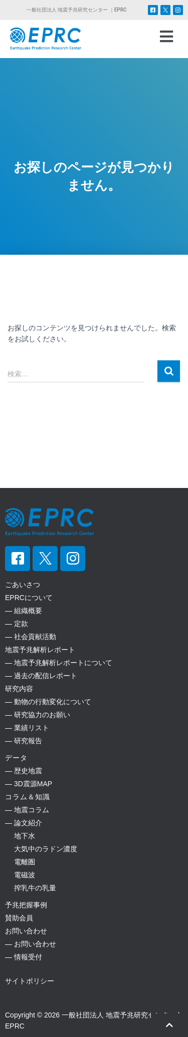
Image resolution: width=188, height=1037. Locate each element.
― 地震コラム (27, 810)
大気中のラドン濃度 (41, 849)
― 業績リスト (27, 728)
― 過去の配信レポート (41, 676)
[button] (166, 37)
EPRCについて (29, 598)
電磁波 (20, 875)
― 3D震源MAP (28, 784)
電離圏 (20, 862)
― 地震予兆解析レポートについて (58, 663)
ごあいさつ (22, 585)
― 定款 (16, 624)
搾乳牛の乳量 (30, 888)
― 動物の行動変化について (48, 702)
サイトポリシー (29, 981)
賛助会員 (19, 918)
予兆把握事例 (26, 905)
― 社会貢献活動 (30, 637)
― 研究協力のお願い (37, 715)
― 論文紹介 (23, 823)
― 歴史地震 (23, 771)
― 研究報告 (23, 741)
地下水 (20, 836)
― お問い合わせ (30, 944)
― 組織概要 (23, 611)
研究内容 (19, 689)
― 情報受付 (23, 957)
